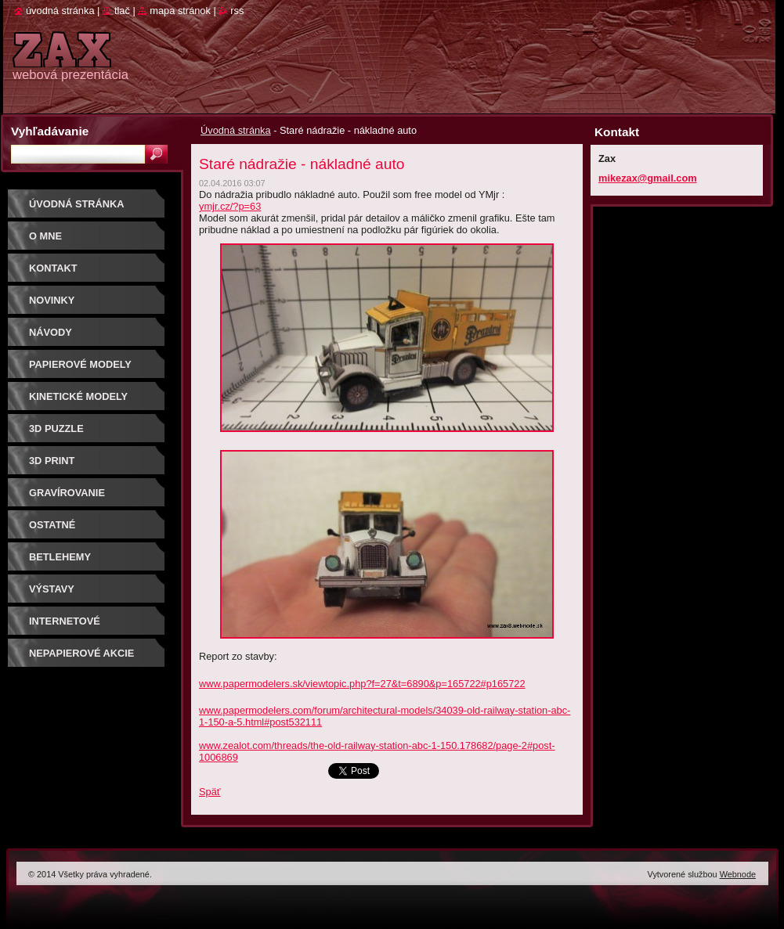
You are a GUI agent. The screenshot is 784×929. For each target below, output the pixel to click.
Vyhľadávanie (50, 131)
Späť (210, 792)
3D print (51, 460)
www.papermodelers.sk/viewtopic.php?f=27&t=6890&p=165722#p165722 (362, 684)
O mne (45, 236)
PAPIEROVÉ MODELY (80, 364)
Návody (50, 332)
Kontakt (53, 268)
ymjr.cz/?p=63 (230, 206)
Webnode (738, 874)
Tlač (122, 10)
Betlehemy (60, 557)
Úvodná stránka (236, 130)
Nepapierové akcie (81, 653)
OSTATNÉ (52, 525)
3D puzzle (56, 428)
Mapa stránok (180, 10)
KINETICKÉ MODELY (78, 396)
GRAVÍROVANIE (67, 493)
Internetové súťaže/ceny (64, 626)
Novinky (51, 300)
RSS (237, 10)
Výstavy (51, 589)
